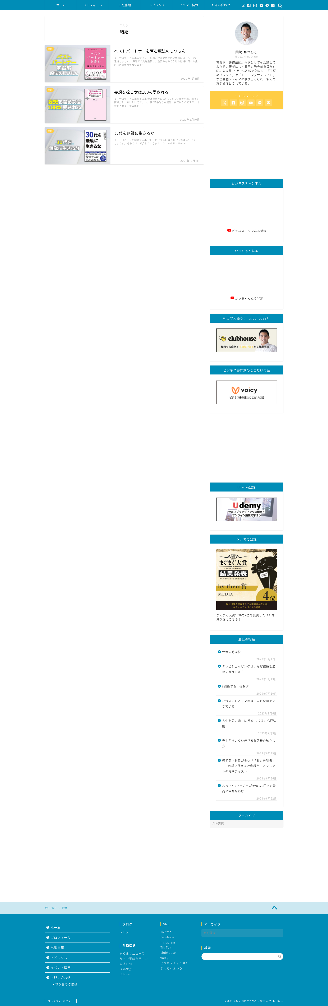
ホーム (61, 5)
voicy (164, 958)
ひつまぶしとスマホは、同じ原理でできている (248, 703)
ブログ (124, 932)
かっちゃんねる (171, 968)
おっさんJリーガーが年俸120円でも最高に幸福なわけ (249, 788)
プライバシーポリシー (60, 1001)
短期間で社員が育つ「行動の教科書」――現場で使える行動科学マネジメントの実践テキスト (248, 765)
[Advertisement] (246, 143)
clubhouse (168, 952)
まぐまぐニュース (132, 953)
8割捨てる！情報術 (235, 686)
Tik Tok (165, 947)
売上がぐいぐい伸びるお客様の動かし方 (248, 743)
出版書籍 (125, 5)
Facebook (167, 937)
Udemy (125, 974)
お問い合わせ (220, 5)
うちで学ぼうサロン (134, 958)
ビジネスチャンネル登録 (249, 231)
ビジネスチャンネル (174, 963)
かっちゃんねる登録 (249, 298)
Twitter (165, 932)
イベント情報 (188, 5)
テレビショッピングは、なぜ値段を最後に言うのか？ (248, 669)
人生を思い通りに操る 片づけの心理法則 (249, 723)
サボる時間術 (231, 652)
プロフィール (92, 5)
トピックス (157, 5)
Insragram (167, 942)
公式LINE (126, 964)
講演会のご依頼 (66, 984)
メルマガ (126, 969)
